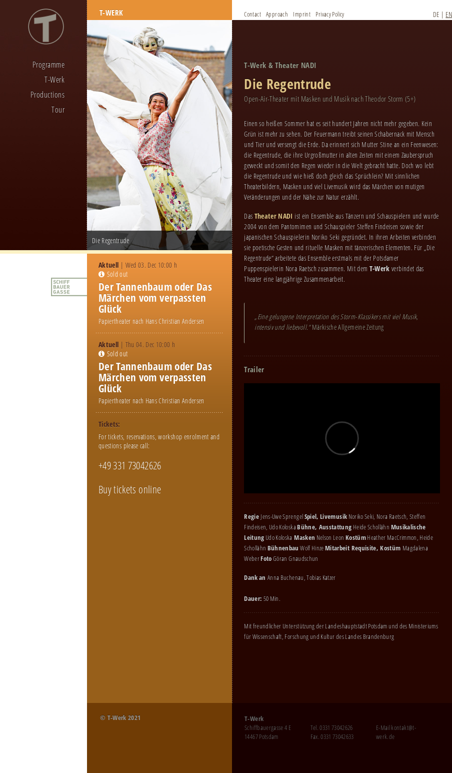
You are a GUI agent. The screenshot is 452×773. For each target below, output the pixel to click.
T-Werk (54, 79)
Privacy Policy (330, 14)
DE (436, 14)
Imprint (301, 14)
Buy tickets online (129, 489)
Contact (252, 14)
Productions (47, 94)
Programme (48, 64)
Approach (277, 14)
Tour (58, 109)
